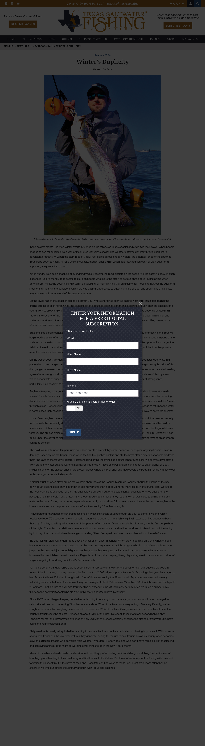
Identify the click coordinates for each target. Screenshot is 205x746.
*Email (70, 338)
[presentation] (90, 419)
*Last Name (73, 370)
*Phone (71, 386)
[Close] (140, 303)
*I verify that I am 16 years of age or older (90, 401)
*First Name (73, 354)
